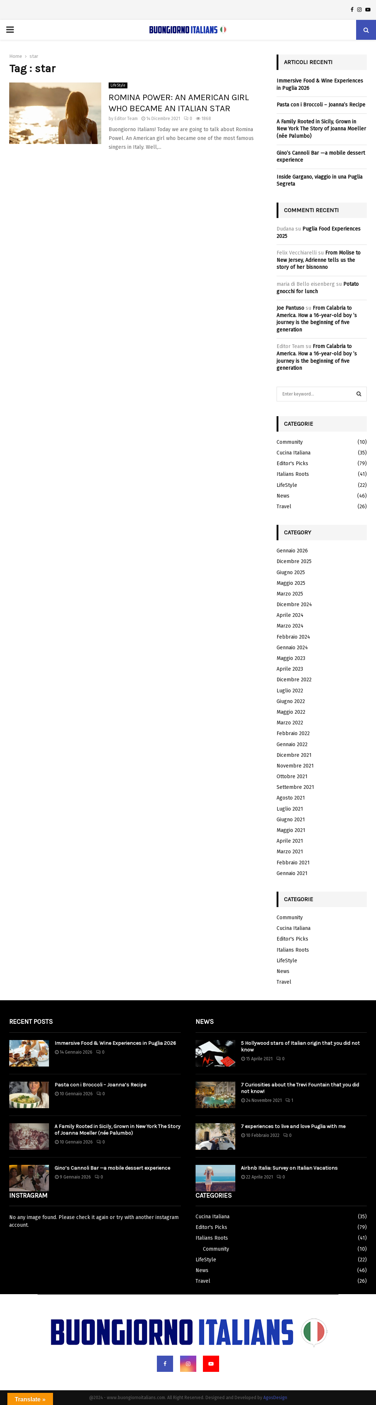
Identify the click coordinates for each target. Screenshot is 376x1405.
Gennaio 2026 (292, 551)
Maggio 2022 (291, 712)
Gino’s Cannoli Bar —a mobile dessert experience (112, 1168)
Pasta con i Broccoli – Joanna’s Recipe (321, 105)
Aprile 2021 (290, 841)
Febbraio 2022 (293, 733)
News (283, 496)
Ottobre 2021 (292, 776)
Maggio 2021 (291, 830)
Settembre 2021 (295, 787)
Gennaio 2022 (292, 744)
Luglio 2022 (290, 691)
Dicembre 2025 (294, 561)
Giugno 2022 (291, 701)
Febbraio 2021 (293, 863)
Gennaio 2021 (292, 873)
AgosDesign (275, 1397)
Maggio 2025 (291, 583)
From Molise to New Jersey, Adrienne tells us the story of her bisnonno (319, 260)
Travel (284, 506)
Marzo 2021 (290, 852)
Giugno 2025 (291, 572)
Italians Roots (293, 474)
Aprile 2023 (290, 669)
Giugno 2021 (291, 819)
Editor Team (126, 118)
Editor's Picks (292, 463)
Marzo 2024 (290, 626)
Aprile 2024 (290, 615)
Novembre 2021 (295, 766)
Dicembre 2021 (294, 755)
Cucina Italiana (293, 453)
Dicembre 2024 (294, 604)
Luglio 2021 (290, 809)
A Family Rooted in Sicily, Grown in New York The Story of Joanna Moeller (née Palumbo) (321, 129)
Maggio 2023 (291, 658)
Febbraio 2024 (293, 637)
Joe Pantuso (290, 308)
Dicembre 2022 (294, 680)
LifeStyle (118, 85)
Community (290, 442)
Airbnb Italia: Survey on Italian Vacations (289, 1168)
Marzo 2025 (290, 594)
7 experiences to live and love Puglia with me (293, 1126)
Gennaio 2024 (292, 647)
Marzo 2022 (290, 723)
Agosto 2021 (291, 798)
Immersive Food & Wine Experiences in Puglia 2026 (115, 1043)
